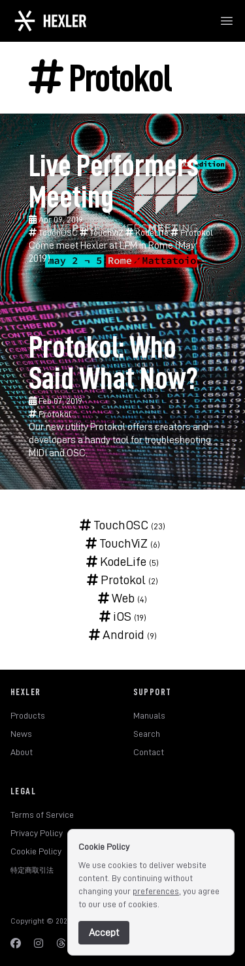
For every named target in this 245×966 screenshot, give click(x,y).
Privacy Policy (36, 832)
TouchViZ (102, 232)
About (21, 751)
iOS (115, 616)
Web (116, 597)
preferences (156, 891)
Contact (148, 751)
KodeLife (148, 232)
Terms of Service (42, 814)
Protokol (192, 232)
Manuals (149, 715)
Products (27, 715)
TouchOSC (54, 232)
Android (116, 634)
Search (146, 733)
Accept (104, 932)
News (21, 733)
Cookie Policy (35, 851)
